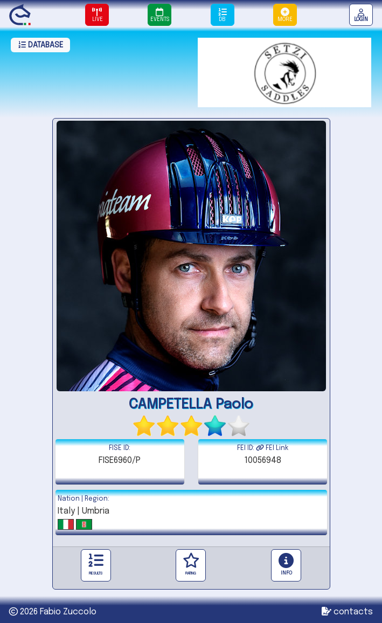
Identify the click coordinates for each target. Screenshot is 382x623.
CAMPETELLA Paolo (191, 404)
